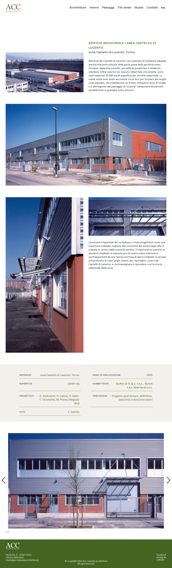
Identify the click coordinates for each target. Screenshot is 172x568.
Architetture (78, 8)
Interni (94, 8)
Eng (163, 7)
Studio (139, 8)
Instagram (161, 557)
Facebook (161, 555)
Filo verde (124, 8)
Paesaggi (108, 8)
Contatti (152, 8)
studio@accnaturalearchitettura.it (22, 560)
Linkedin (160, 560)
